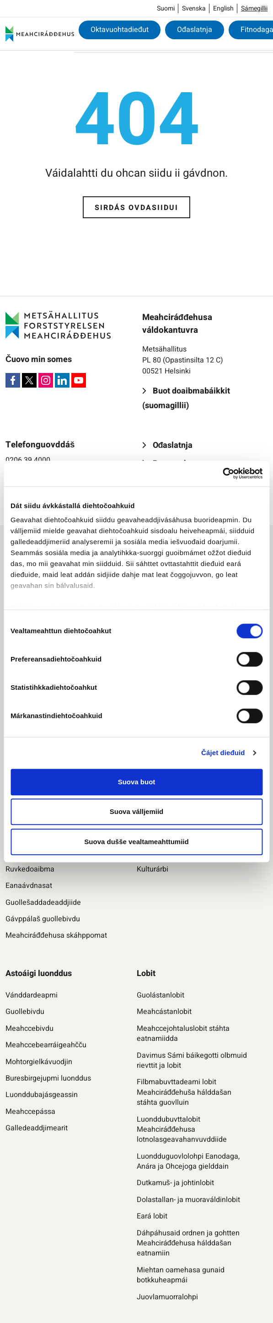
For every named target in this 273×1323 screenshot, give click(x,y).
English (223, 8)
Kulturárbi (152, 869)
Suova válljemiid (137, 811)
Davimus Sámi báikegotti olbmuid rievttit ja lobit (192, 1060)
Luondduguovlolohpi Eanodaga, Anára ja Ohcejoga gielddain (188, 1161)
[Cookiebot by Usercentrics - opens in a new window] (222, 473)
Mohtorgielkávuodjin (38, 1062)
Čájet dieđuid (223, 752)
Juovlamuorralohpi (167, 1297)
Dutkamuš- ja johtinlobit (175, 1183)
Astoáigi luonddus (38, 973)
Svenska (194, 8)
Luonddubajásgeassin (41, 1095)
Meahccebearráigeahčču (45, 1045)
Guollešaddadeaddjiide (43, 903)
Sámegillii (254, 8)
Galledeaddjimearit (36, 1128)
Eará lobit (152, 1216)
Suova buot (136, 782)
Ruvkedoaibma (29, 869)
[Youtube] (78, 380)
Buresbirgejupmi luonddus (48, 1078)
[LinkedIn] (62, 380)
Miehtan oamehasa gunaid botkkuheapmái (181, 1275)
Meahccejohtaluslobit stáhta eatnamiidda (183, 1034)
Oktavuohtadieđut (120, 29)
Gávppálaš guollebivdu (42, 919)
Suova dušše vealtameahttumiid (136, 841)
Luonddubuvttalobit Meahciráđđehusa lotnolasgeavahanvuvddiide (182, 1129)
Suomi (166, 8)
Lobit (146, 973)
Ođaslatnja (194, 29)
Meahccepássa (30, 1112)
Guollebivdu (24, 1012)
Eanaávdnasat (28, 886)
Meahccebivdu (29, 1029)
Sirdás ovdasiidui (136, 207)
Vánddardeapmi (31, 995)
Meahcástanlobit (164, 1012)
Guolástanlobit (160, 995)
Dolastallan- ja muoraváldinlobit (188, 1200)
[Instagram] (45, 380)
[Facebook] (12, 380)
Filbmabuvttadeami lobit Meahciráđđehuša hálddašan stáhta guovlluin (184, 1092)
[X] (29, 380)
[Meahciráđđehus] (39, 33)
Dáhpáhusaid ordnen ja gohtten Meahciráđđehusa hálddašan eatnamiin (188, 1243)
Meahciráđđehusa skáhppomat (56, 935)
